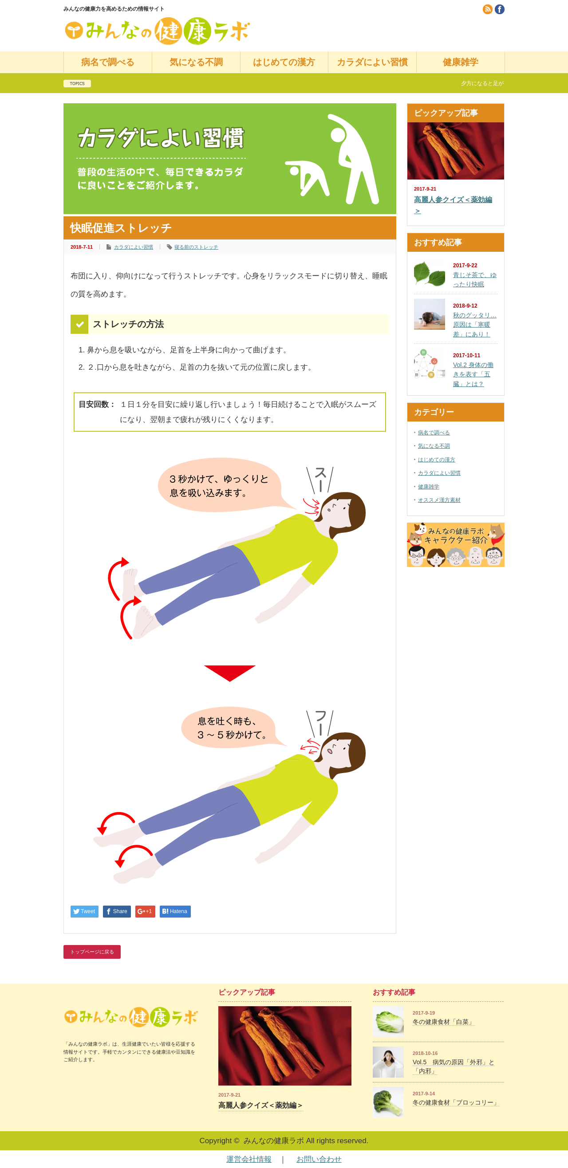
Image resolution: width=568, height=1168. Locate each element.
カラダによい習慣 (372, 62)
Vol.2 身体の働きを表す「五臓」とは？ (473, 374)
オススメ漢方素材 (439, 500)
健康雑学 (460, 62)
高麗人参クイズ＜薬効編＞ (453, 205)
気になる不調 (196, 62)
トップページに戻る (92, 951)
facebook (500, 9)
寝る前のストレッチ (196, 247)
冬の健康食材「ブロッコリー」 (456, 1102)
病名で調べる (107, 62)
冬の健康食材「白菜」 (444, 1021)
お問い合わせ (319, 1159)
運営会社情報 (249, 1159)
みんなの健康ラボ (274, 1141)
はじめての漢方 (284, 62)
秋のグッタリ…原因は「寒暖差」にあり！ (475, 325)
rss (488, 9)
